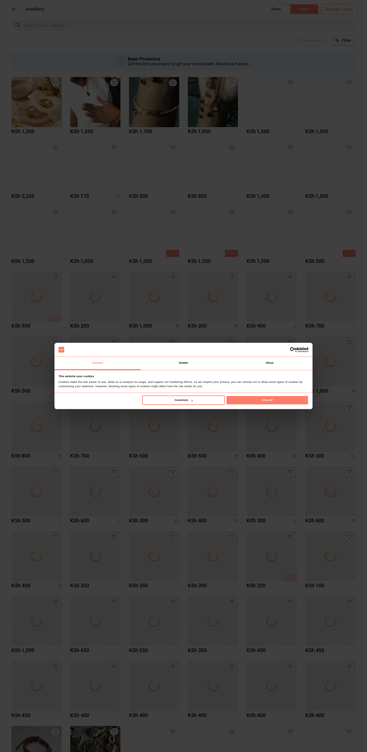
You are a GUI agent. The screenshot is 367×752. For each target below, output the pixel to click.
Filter (343, 40)
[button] (55, 83)
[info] (308, 40)
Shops (276, 9)
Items (304, 9)
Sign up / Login (339, 9)
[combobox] (189, 25)
